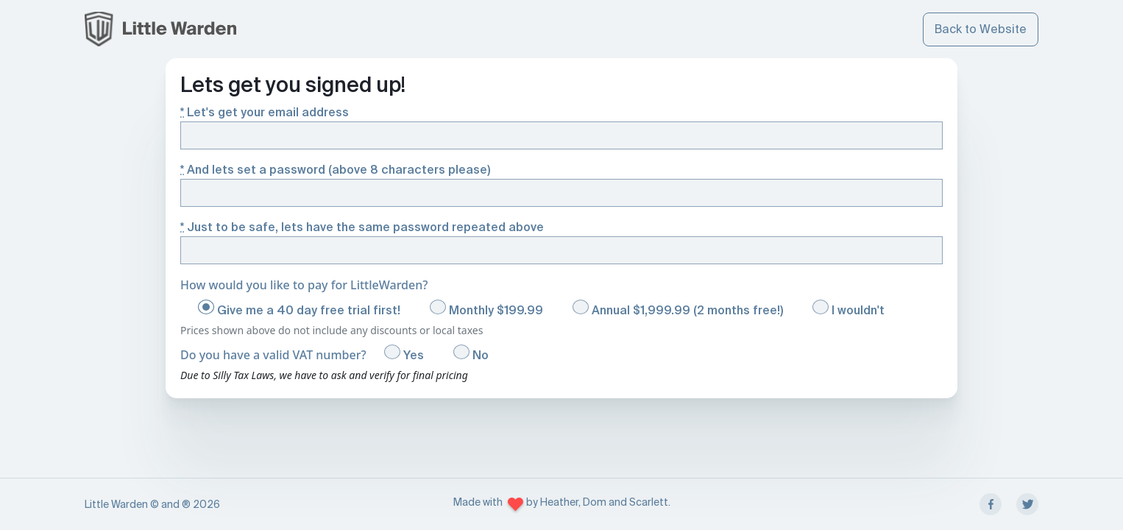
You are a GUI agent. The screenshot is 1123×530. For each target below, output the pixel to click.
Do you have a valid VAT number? (273, 355)
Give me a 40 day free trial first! (299, 309)
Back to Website (981, 29)
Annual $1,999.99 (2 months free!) (678, 309)
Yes (404, 353)
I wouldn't (848, 309)
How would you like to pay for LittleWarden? (304, 285)
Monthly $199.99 (486, 309)
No (471, 353)
